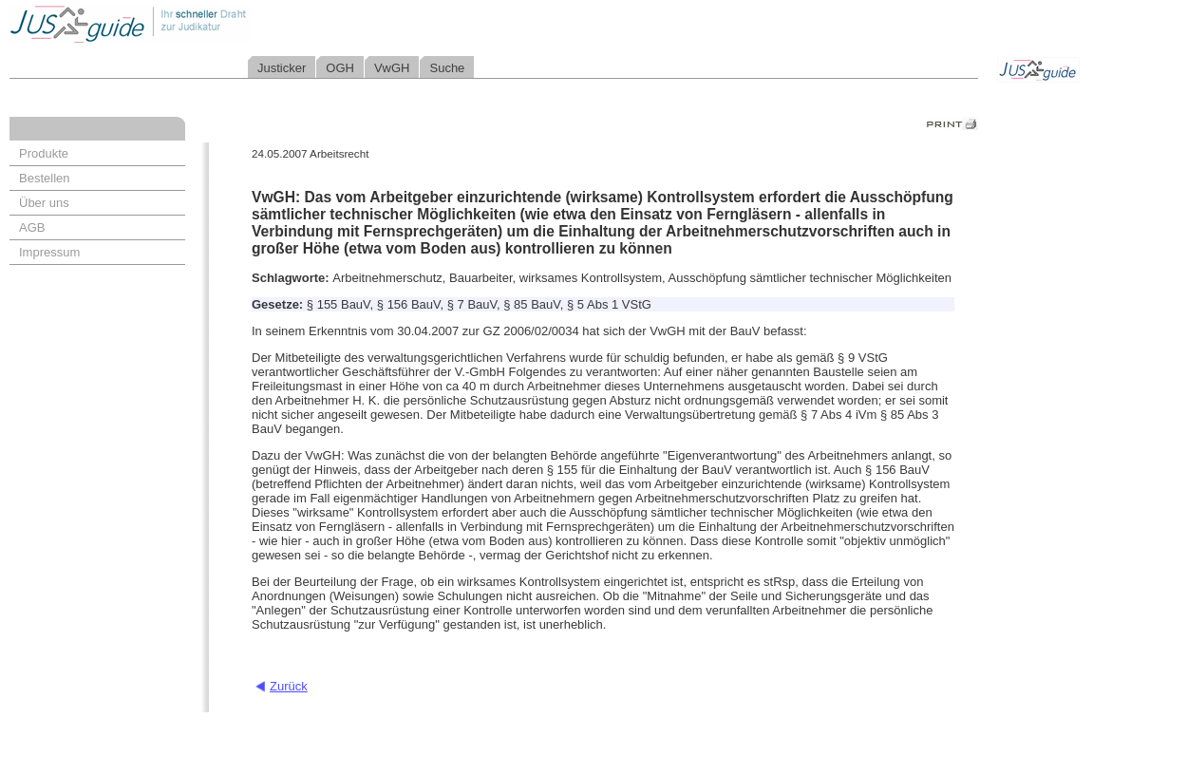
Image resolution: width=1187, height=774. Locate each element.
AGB (32, 227)
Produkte (43, 153)
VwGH (392, 68)
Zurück (289, 686)
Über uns (44, 203)
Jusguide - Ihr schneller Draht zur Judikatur (190, 23)
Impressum (49, 252)
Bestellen (44, 178)
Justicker (281, 68)
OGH (340, 68)
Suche (446, 68)
